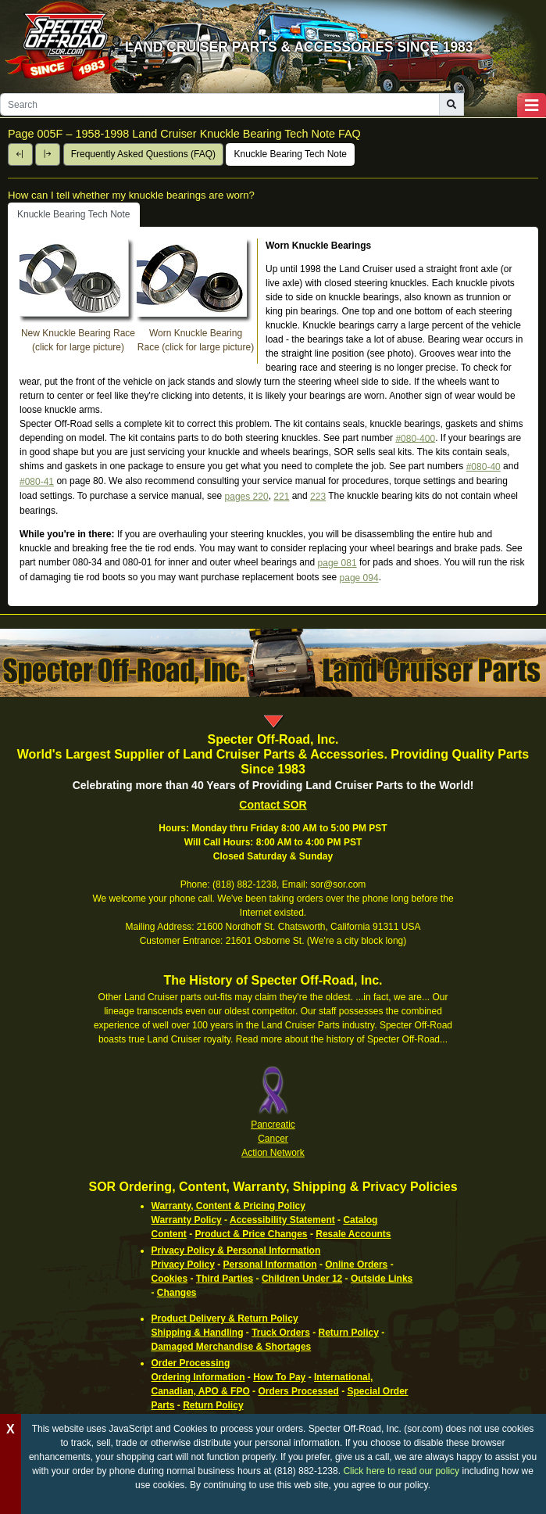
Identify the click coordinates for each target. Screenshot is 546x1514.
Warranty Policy (187, 1219)
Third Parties (224, 1278)
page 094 (359, 577)
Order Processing (191, 1363)
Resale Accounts (353, 1234)
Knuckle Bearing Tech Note (290, 154)
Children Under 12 (302, 1278)
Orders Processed (298, 1391)
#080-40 (483, 466)
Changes (177, 1292)
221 (281, 496)
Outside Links (381, 1278)
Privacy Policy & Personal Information (236, 1250)
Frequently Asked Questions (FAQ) (143, 154)
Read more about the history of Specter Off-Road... (342, 1039)
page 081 (337, 563)
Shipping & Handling (198, 1332)
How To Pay (279, 1377)
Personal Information (270, 1264)
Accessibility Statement (282, 1219)
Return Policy (349, 1332)
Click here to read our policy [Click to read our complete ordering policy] (401, 1471)
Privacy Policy (183, 1264)
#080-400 (415, 437)
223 (318, 496)
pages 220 (247, 496)
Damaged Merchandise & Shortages (232, 1346)
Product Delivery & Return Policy (225, 1318)
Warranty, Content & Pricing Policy (228, 1205)
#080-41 (37, 481)
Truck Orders (281, 1332)
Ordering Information (198, 1377)
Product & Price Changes (251, 1234)
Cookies (170, 1278)
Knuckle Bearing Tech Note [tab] (73, 214)
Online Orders (356, 1264)
